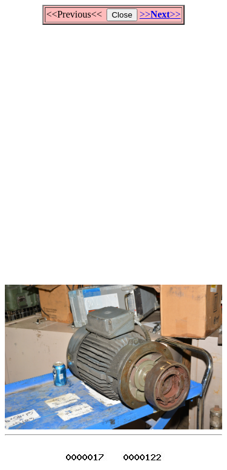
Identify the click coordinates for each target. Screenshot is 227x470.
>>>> (160, 14)
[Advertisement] (113, 149)
